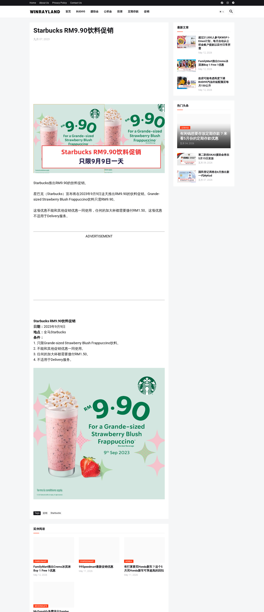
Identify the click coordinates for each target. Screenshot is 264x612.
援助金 (94, 11)
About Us (44, 3)
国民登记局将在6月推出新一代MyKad (213, 173)
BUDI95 (80, 11)
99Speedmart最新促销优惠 (96, 566)
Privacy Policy (59, 3)
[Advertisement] (99, 72)
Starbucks (56, 513)
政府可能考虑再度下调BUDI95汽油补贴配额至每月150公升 (213, 82)
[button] (222, 12)
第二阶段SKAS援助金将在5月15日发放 (213, 156)
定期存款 (133, 11)
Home (33, 3)
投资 (120, 11)
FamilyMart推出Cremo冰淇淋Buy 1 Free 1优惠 (52, 568)
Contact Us (76, 3)
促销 (146, 11)
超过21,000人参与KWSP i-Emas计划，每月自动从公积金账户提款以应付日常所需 (214, 43)
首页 (68, 11)
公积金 (108, 11)
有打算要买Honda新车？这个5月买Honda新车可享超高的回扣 (144, 568)
